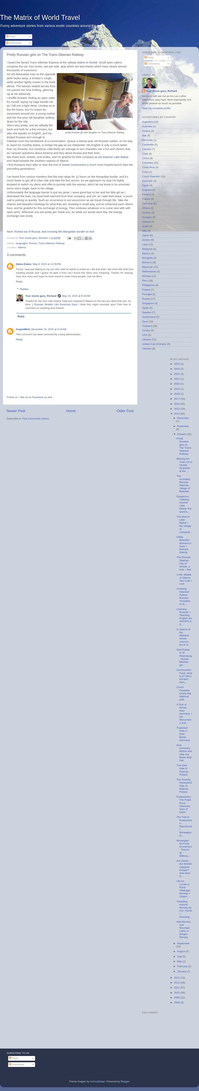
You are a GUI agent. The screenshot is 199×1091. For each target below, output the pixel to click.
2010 (177, 992)
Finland (146, 194)
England (147, 189)
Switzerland (148, 317)
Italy (144, 230)
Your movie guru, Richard (40, 295)
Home (71, 411)
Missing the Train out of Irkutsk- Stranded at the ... (184, 464)
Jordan (146, 239)
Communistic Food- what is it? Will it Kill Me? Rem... (184, 676)
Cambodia (148, 144)
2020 (177, 383)
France (146, 199)
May (180, 961)
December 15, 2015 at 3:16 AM (48, 329)
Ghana (146, 208)
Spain (145, 307)
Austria (146, 131)
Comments (13, 42)
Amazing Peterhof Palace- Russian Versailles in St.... (183, 596)
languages (21, 243)
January (182, 971)
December (183, 418)
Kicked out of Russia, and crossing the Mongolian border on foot (54, 231)
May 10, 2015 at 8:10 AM (76, 295)
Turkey (146, 330)
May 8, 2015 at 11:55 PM (47, 264)
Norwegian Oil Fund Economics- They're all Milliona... (184, 848)
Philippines (148, 285)
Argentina (147, 121)
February (182, 966)
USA (144, 334)
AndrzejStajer (97, 1081)
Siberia (22, 247)
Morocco (147, 262)
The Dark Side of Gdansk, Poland (182, 770)
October (182, 434)
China (145, 158)
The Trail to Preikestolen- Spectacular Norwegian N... (184, 826)
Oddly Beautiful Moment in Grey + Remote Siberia (183, 545)
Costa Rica (148, 167)
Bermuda (147, 140)
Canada (146, 149)
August (181, 951)
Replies (24, 289)
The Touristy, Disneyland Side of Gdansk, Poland (184, 785)
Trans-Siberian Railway (51, 243)
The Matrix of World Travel (40, 17)
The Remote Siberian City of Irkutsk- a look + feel (183, 563)
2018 (177, 393)
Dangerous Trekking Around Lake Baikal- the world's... (183, 504)
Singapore (148, 303)
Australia (147, 126)
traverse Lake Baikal (115, 157)
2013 (177, 977)
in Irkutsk (91, 62)
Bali (144, 135)
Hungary (147, 217)
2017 (177, 398)
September (183, 943)
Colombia (147, 162)
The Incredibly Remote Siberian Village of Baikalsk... (183, 484)
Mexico (146, 253)
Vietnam (146, 348)
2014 (177, 413)
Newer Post (16, 411)
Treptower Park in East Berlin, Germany (183, 734)
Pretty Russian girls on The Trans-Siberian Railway (184, 446)
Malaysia (147, 249)
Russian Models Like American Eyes (55, 304)
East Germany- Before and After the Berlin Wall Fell (184, 753)
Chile (145, 153)
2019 (177, 388)
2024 (177, 368)
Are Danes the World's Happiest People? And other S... (184, 868)
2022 (177, 374)
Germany (147, 203)
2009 (177, 997)
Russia (33, 243)
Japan (145, 235)
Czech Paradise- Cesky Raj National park (183, 693)
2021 (177, 378)
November (183, 426)
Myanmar (147, 267)
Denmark (147, 181)
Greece (146, 212)
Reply (19, 281)
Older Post (125, 411)
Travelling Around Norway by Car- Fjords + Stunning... (184, 909)
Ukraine (146, 339)
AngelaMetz (23, 329)
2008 (177, 1002)
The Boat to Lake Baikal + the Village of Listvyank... (184, 524)
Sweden (146, 312)
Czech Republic (151, 176)
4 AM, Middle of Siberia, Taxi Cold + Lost (184, 579)
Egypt (145, 185)
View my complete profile (156, 108)
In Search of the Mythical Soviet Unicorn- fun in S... (183, 637)
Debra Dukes (24, 264)
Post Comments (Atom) (35, 418)
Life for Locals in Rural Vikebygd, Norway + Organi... (183, 889)
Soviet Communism (74, 164)
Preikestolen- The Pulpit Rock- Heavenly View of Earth (183, 804)
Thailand (147, 326)
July (180, 956)
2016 (177, 403)
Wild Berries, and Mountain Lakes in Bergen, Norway (183, 929)
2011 (177, 987)
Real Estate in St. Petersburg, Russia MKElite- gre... (184, 657)
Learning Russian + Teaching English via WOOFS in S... (184, 617)
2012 (177, 982)
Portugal (147, 294)
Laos (145, 244)
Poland (146, 289)
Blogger (125, 1081)
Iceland (146, 221)
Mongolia (147, 257)
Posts (11, 36)
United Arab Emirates (154, 344)
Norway (146, 276)
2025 (177, 363)
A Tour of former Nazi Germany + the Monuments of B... (184, 713)
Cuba (145, 171)
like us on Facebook (31, 397)
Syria (145, 321)
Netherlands (149, 271)
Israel (145, 226)
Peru (145, 280)
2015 (177, 408)
